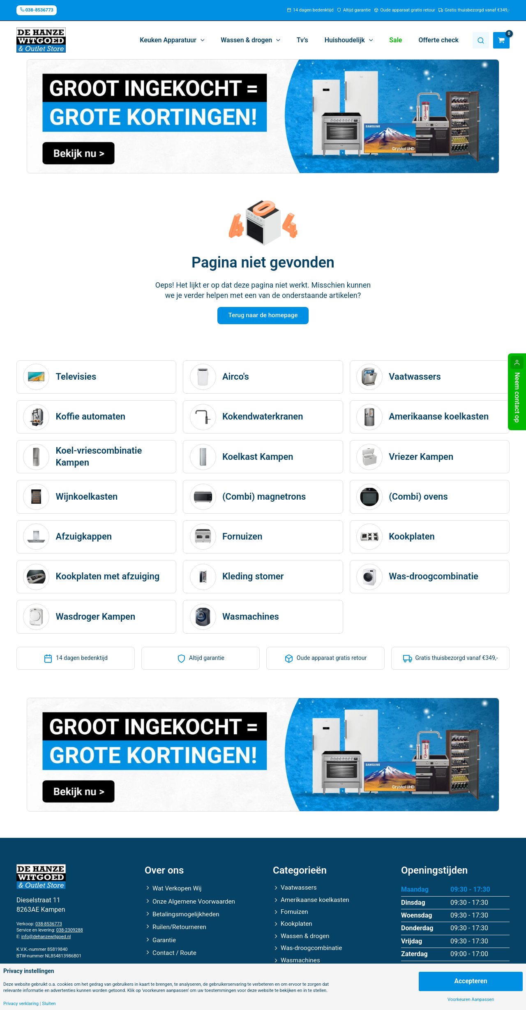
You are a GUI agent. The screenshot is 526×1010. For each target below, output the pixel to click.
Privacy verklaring (21, 1003)
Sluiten (48, 1003)
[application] (219, 40)
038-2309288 (69, 932)
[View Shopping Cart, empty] (501, 40)
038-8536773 (48, 926)
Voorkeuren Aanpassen (471, 1000)
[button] (190, 40)
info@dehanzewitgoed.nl (46, 938)
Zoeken (481, 40)
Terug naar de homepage (263, 316)
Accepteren (470, 981)
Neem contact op (517, 397)
